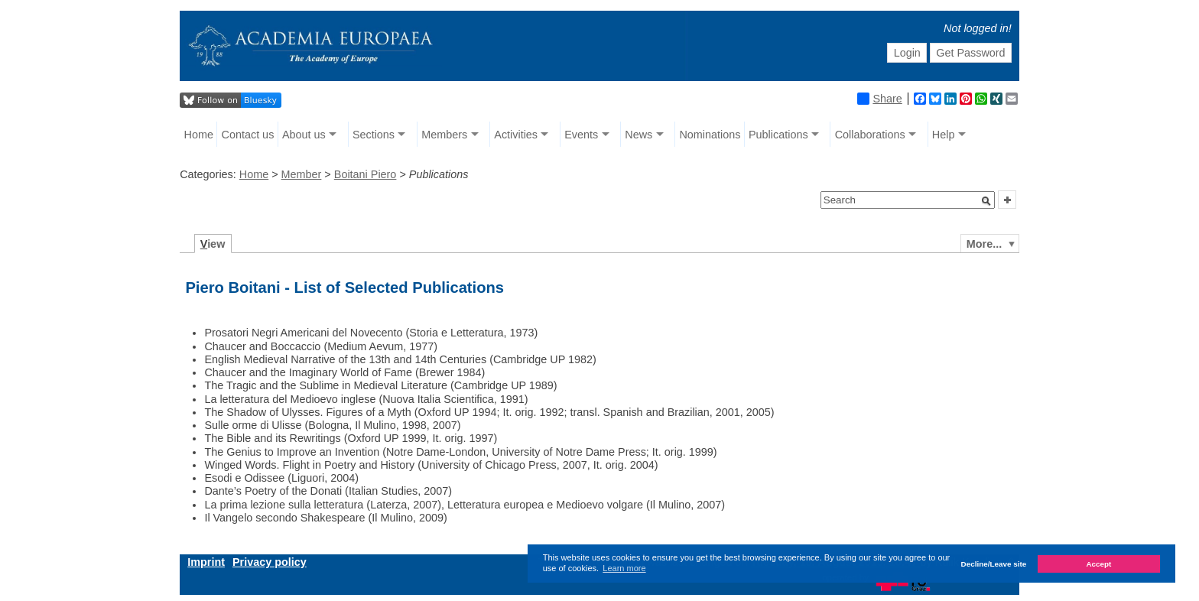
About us (304, 134)
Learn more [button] (624, 568)
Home (198, 134)
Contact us (248, 134)
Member (301, 174)
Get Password (970, 53)
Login (907, 53)
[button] (986, 201)
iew (213, 244)
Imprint (206, 562)
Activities (516, 134)
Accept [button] (1098, 564)
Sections (374, 134)
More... (984, 244)
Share (879, 99)
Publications (778, 134)
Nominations (709, 134)
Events (581, 134)
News (638, 134)
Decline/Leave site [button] (994, 564)
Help (943, 134)
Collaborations (870, 134)
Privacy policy (269, 562)
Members (444, 134)
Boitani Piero (365, 174)
